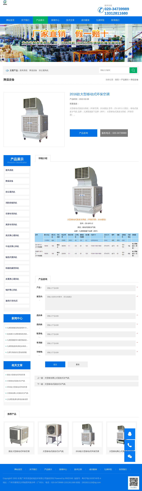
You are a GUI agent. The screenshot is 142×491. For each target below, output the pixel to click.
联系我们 (115, 20)
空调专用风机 (11, 214)
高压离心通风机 (12, 235)
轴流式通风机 (11, 257)
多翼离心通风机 (12, 279)
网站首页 (10, 20)
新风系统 (23, 70)
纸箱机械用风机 (12, 268)
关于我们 (25, 20)
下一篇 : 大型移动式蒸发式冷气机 (51, 384)
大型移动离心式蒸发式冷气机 (17, 393)
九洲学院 (100, 20)
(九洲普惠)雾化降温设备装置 (17, 399)
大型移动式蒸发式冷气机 (16, 381)
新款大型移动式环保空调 (16, 375)
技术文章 (70, 20)
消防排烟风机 (11, 203)
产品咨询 (83, 133)
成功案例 (85, 20)
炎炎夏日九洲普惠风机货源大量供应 (18, 334)
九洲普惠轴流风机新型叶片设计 (18, 328)
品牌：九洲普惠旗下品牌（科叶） (86, 231)
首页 (117, 80)
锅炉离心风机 (11, 290)
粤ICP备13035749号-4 (91, 478)
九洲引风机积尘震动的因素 (17, 352)
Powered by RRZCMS (63, 478)
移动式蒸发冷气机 (88, 227)
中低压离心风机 (12, 246)
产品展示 (40, 20)
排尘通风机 (43, 70)
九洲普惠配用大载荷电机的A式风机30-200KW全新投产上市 (18, 340)
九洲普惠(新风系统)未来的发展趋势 (18, 346)
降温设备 (33, 70)
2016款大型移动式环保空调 (17, 387)
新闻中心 (55, 20)
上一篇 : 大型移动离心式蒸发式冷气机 (53, 378)
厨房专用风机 (11, 224)
